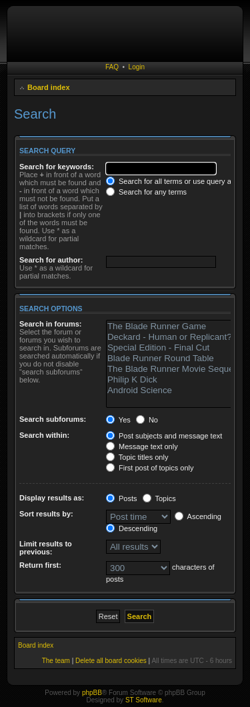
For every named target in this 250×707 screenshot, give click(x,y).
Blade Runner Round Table (176, 358)
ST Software (143, 700)
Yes (118, 420)
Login (137, 67)
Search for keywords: (56, 167)
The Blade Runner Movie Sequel (176, 369)
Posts (121, 498)
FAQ (112, 67)
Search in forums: (50, 324)
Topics (159, 498)
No (147, 420)
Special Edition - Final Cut (176, 348)
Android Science (176, 390)
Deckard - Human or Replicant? (176, 337)
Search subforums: (52, 419)
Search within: (44, 435)
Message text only (142, 446)
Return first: (40, 565)
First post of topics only (150, 468)
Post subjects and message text (164, 436)
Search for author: (51, 260)
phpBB (92, 692)
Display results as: (51, 498)
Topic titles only (137, 457)
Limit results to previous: (45, 548)
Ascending (198, 516)
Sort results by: (46, 514)
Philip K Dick (176, 379)
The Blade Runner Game (176, 326)
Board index (48, 87)
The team (56, 660)
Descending (131, 528)
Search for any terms (146, 192)
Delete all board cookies (111, 660)
